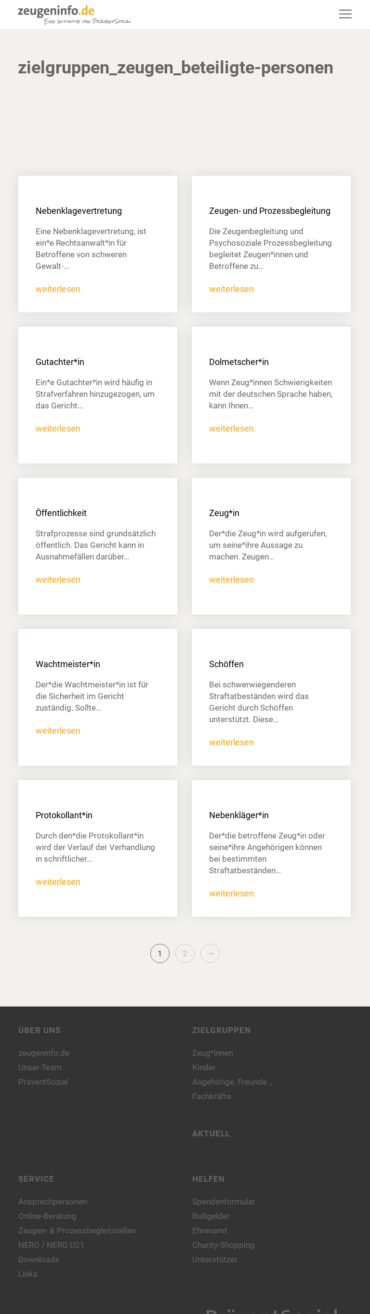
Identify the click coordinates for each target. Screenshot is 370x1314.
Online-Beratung (47, 1216)
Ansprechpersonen (52, 1201)
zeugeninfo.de (43, 1053)
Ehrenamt (209, 1230)
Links (28, 1274)
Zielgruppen (221, 1030)
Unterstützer (215, 1259)
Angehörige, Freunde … (233, 1082)
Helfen (208, 1179)
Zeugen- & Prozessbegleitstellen (77, 1230)
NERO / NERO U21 (51, 1245)
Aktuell (211, 1133)
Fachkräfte (211, 1096)
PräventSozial (43, 1082)
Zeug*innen (212, 1053)
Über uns (39, 1030)
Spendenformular (223, 1201)
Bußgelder (211, 1216)
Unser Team (40, 1067)
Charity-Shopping (223, 1245)
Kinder (204, 1067)
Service (36, 1179)
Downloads (38, 1259)
